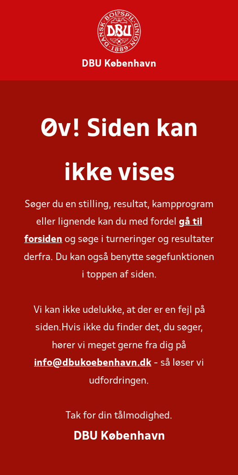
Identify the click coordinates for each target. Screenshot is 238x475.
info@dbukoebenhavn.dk (92, 363)
